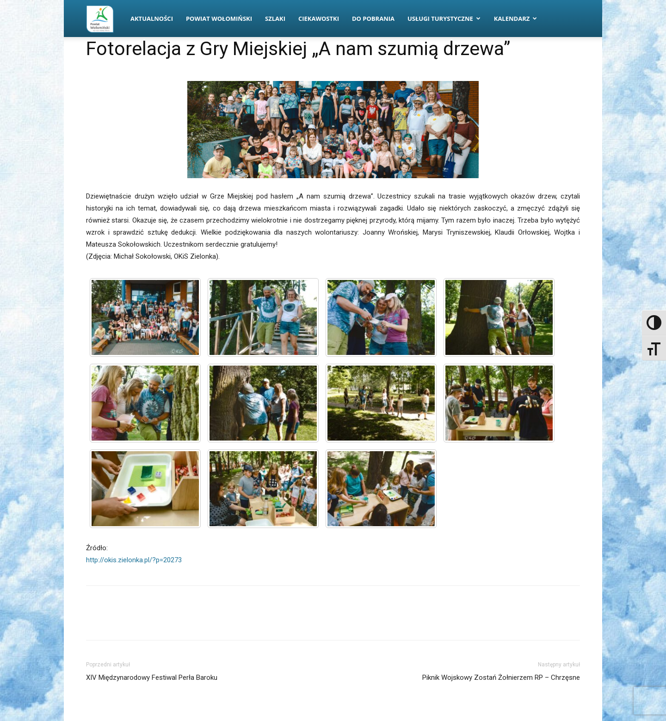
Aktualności (151, 18)
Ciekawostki (318, 18)
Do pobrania (373, 18)
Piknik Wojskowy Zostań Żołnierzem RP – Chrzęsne (501, 677)
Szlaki (275, 18)
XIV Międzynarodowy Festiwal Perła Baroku (151, 677)
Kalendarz (515, 18)
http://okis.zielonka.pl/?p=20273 (134, 560)
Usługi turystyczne (444, 18)
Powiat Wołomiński (219, 18)
